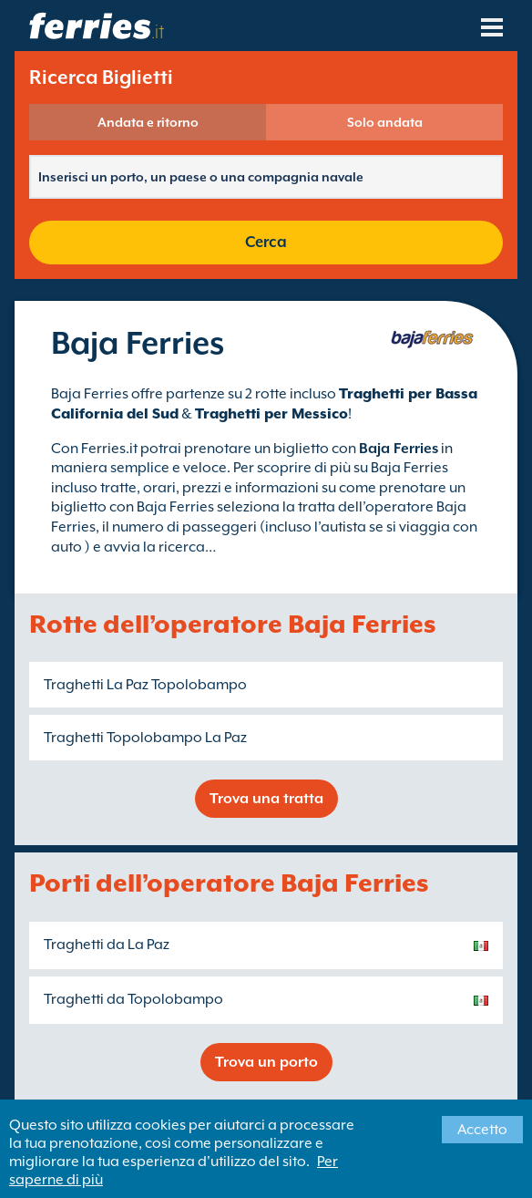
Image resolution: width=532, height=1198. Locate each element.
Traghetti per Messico (271, 414)
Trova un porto (266, 1062)
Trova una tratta (266, 798)
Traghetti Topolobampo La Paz (145, 737)
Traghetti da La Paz (106, 944)
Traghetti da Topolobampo (133, 999)
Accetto (482, 1129)
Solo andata (385, 122)
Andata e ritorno (148, 122)
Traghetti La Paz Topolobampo (145, 684)
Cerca (266, 242)
